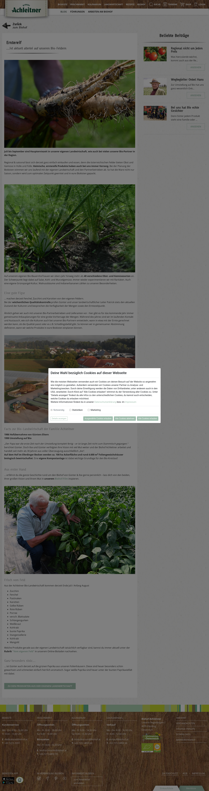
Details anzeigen (59, 418)
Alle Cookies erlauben (147, 418)
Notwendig (58, 410)
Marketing (96, 410)
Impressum (130, 402)
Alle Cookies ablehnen (124, 418)
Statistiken (77, 410)
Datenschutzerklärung (105, 402)
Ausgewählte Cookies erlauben (98, 418)
